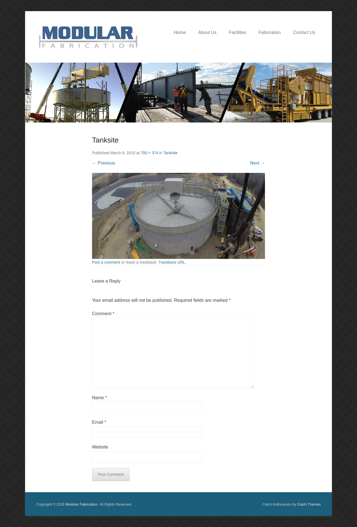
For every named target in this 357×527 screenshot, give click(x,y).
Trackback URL (171, 262)
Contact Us (304, 32)
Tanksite (170, 153)
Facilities (237, 32)
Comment (103, 313)
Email (99, 422)
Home (180, 32)
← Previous (103, 163)
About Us (207, 32)
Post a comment (106, 262)
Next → (257, 163)
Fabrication (270, 32)
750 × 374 (149, 153)
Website (100, 447)
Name (99, 397)
